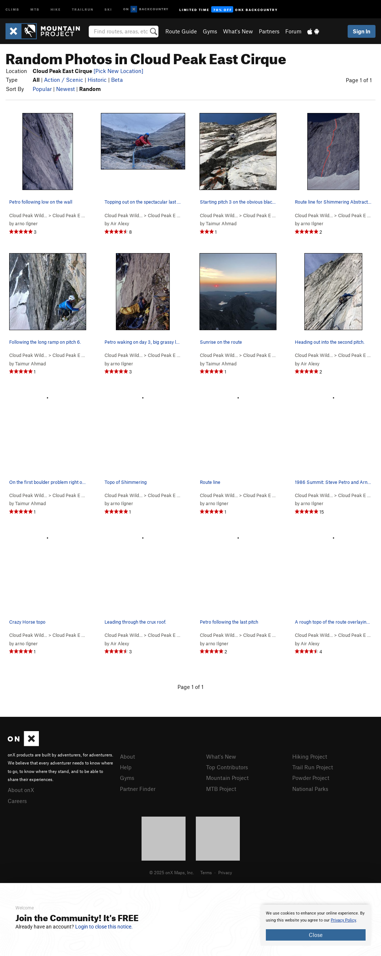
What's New (238, 31)
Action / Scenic (63, 79)
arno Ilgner (26, 223)
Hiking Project (309, 756)
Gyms (210, 31)
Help (126, 767)
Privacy (225, 872)
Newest (65, 88)
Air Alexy (119, 223)
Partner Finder (137, 788)
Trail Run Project (312, 767)
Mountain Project (227, 777)
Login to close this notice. (104, 927)
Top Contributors (227, 767)
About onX (21, 790)
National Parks (310, 788)
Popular (42, 88)
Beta (117, 79)
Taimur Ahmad (221, 223)
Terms (206, 872)
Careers (17, 801)
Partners (269, 31)
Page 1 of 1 (359, 80)
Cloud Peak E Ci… (70, 215)
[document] (316, 925)
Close (316, 934)
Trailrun (83, 9)
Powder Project (310, 777)
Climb (12, 9)
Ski (108, 9)
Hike (56, 9)
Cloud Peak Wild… (28, 215)
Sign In (361, 31)
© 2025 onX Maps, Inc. (171, 872)
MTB (35, 9)
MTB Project (221, 788)
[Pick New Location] (118, 70)
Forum (293, 31)
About (127, 756)
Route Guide (181, 31)
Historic (97, 79)
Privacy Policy (343, 920)
